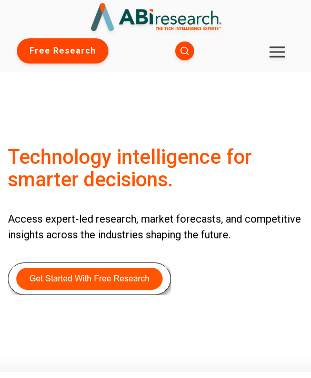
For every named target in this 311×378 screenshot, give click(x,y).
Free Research (62, 51)
